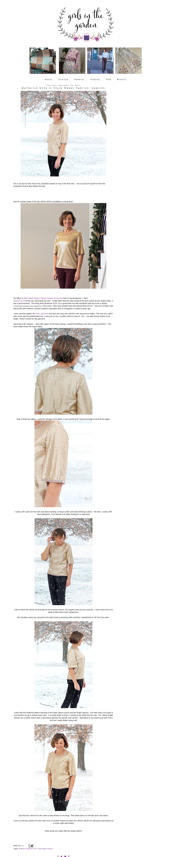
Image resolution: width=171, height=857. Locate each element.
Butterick (22, 837)
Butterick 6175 (19, 298)
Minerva (121, 78)
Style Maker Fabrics (45, 837)
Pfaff (108, 78)
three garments (41, 311)
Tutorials (63, 78)
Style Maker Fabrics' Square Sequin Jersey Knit (43, 295)
